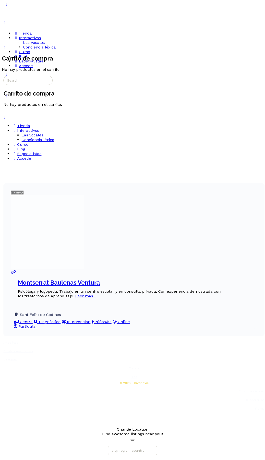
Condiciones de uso (18, 351)
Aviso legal (11, 342)
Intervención (76, 321)
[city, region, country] (132, 450)
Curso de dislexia (252, 391)
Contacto (10, 360)
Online (121, 321)
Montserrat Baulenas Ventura (59, 282)
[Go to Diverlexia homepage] (20, 22)
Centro (17, 193)
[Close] (132, 440)
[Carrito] (4, 48)
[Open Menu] (4, 23)
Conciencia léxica (38, 139)
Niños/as (101, 321)
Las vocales (32, 135)
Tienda (134, 368)
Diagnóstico (47, 321)
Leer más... (85, 296)
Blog (134, 377)
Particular (25, 326)
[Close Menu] (4, 117)
